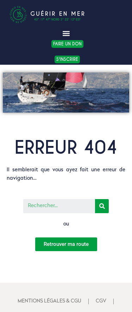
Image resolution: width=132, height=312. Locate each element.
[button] (66, 33)
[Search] (102, 206)
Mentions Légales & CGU (49, 301)
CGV (101, 301)
